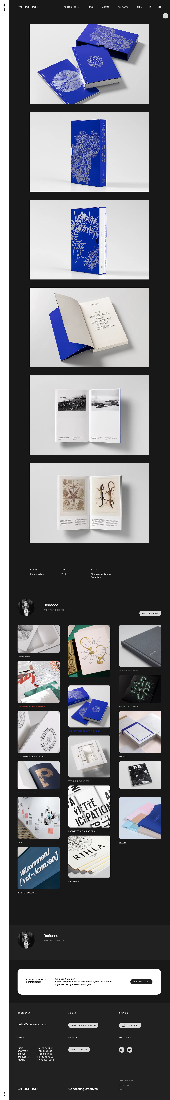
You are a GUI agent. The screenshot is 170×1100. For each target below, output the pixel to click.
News (91, 7)
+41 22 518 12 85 (44, 1054)
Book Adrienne (150, 613)
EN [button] (138, 7)
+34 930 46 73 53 (45, 1057)
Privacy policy (125, 1085)
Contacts (123, 7)
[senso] (4, 7)
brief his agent (141, 982)
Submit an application (83, 1025)
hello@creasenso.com (33, 1024)
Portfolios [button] (70, 7)
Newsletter (132, 1025)
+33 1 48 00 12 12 (45, 1048)
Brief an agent (79, 1050)
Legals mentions (126, 1080)
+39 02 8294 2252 (45, 1060)
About (105, 7)
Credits (122, 1089)
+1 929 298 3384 (44, 1051)
